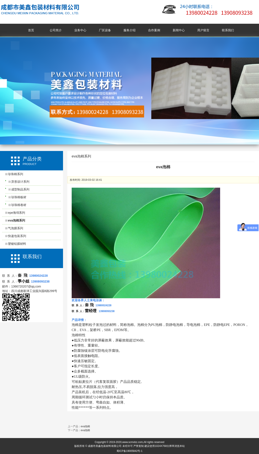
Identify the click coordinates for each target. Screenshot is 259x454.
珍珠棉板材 (18, 197)
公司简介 (56, 30)
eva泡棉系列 (16, 220)
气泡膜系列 (15, 228)
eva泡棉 (85, 426)
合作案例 (154, 30)
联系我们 (228, 30)
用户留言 (203, 30)
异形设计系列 (20, 181)
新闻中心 (179, 30)
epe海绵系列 (16, 212)
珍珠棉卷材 (18, 205)
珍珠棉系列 (15, 174)
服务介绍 (129, 30)
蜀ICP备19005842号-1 (129, 450)
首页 (31, 30)
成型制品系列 (20, 189)
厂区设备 (105, 30)
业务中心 (80, 30)
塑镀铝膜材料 (17, 243)
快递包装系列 (17, 236)
